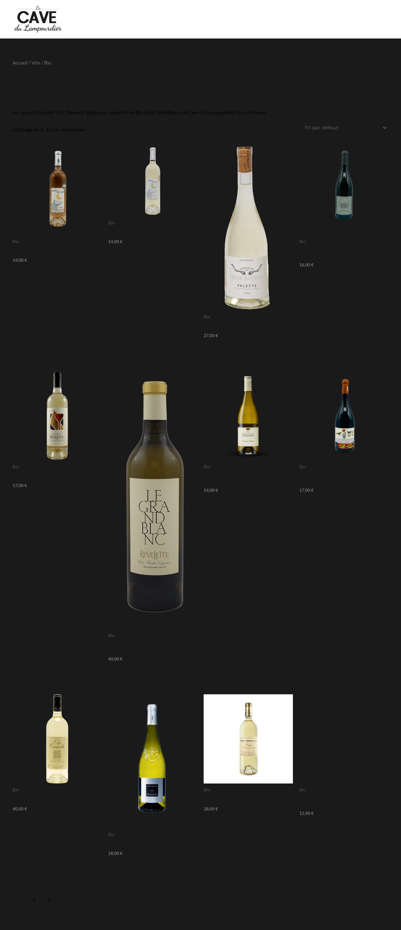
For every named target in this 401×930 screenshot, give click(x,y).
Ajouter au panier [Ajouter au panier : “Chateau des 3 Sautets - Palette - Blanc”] (236, 349)
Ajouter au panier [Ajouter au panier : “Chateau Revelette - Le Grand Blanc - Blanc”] (140, 672)
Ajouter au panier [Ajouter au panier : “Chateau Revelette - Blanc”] (45, 498)
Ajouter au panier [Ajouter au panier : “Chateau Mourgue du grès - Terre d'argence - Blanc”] (331, 278)
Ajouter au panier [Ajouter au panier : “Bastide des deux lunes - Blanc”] (140, 255)
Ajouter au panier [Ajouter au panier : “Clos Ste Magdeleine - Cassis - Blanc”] (236, 822)
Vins (35, 62)
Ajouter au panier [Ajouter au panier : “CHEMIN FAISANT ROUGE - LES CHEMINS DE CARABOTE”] (331, 503)
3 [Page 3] (49, 899)
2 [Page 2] (34, 899)
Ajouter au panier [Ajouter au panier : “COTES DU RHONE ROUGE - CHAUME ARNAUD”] (331, 826)
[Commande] (345, 127)
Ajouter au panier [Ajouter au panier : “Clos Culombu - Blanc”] (140, 866)
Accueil (20, 62)
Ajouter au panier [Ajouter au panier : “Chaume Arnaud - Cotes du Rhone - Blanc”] (236, 503)
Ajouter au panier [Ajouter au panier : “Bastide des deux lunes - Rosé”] (45, 273)
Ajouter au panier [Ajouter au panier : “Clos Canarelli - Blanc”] (45, 822)
